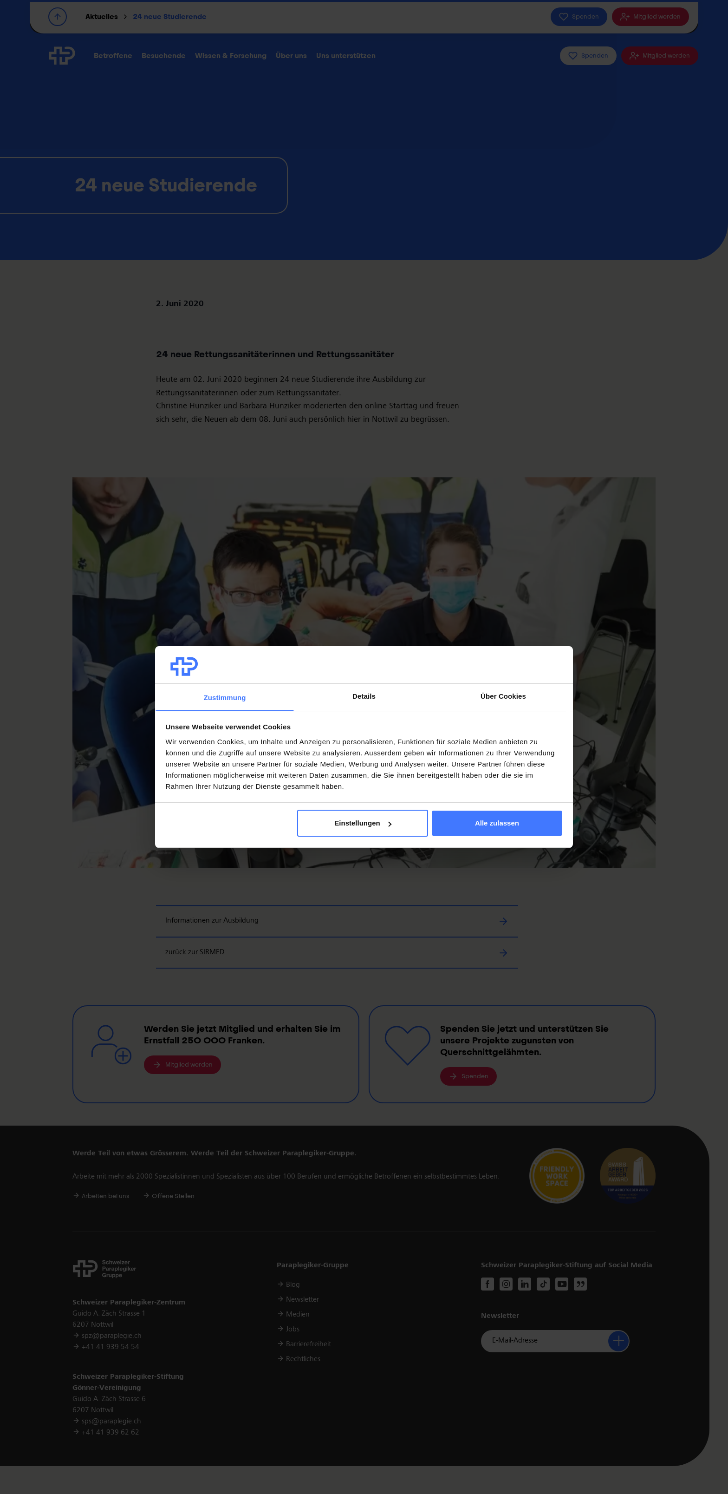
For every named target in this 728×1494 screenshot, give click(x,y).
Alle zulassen (497, 823)
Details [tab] (364, 696)
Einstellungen (362, 823)
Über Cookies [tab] (503, 696)
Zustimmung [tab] (225, 697)
